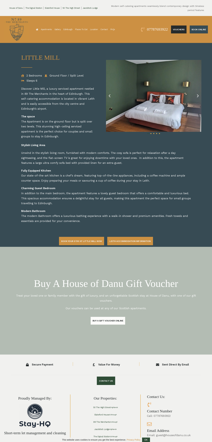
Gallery (57, 29)
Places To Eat (81, 29)
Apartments (46, 29)
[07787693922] (142, 29)
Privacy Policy (133, 440)
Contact (104, 29)
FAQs (112, 29)
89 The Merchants (105, 422)
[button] (110, 96)
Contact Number (159, 411)
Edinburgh (67, 29)
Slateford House (52, 8)
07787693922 (157, 29)
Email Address (158, 431)
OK (146, 440)
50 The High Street (71, 8)
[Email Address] (149, 424)
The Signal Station (33, 8)
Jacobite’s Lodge (90, 8)
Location (94, 29)
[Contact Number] (149, 404)
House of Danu (16, 8)
